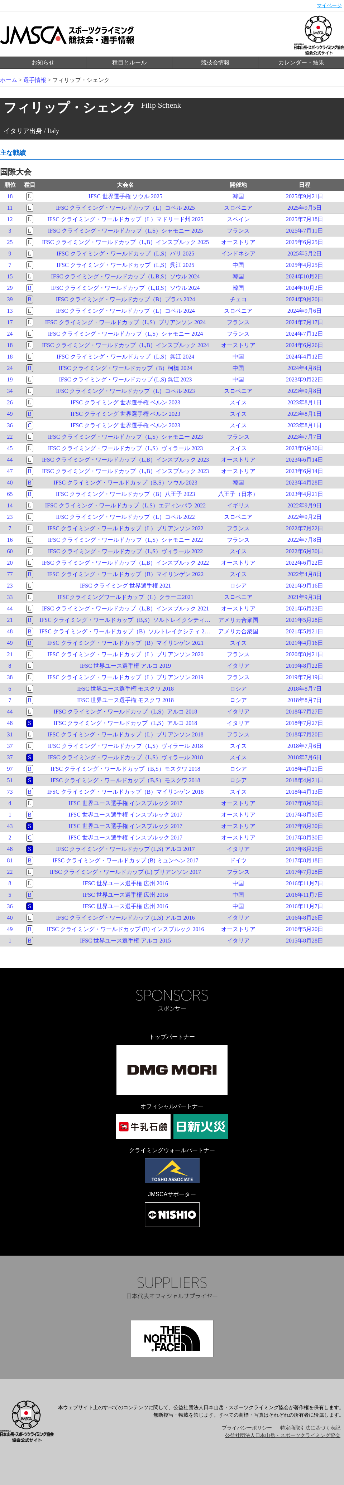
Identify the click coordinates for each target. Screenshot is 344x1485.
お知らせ (43, 62)
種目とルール (129, 62)
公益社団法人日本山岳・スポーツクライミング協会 (282, 1435)
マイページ (329, 5)
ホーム (8, 80)
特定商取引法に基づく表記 (310, 1428)
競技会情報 (215, 62)
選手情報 (34, 80)
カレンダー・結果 (301, 62)
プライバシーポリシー (247, 1428)
